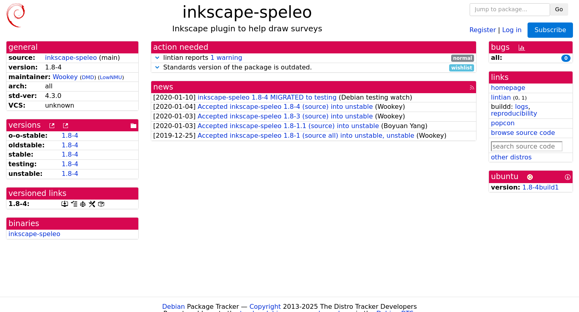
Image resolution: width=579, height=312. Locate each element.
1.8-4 (70, 135)
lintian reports (313, 58)
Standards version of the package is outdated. (313, 67)
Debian (173, 306)
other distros (511, 157)
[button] (157, 57)
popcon (503, 123)
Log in (512, 29)
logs (521, 106)
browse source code (523, 133)
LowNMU (111, 77)
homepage (508, 88)
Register (483, 29)
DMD (88, 77)
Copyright (265, 306)
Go (559, 9)
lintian (501, 97)
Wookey (65, 77)
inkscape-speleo (71, 57)
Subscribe (550, 30)
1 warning (226, 57)
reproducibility (514, 113)
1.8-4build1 (540, 187)
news (163, 87)
